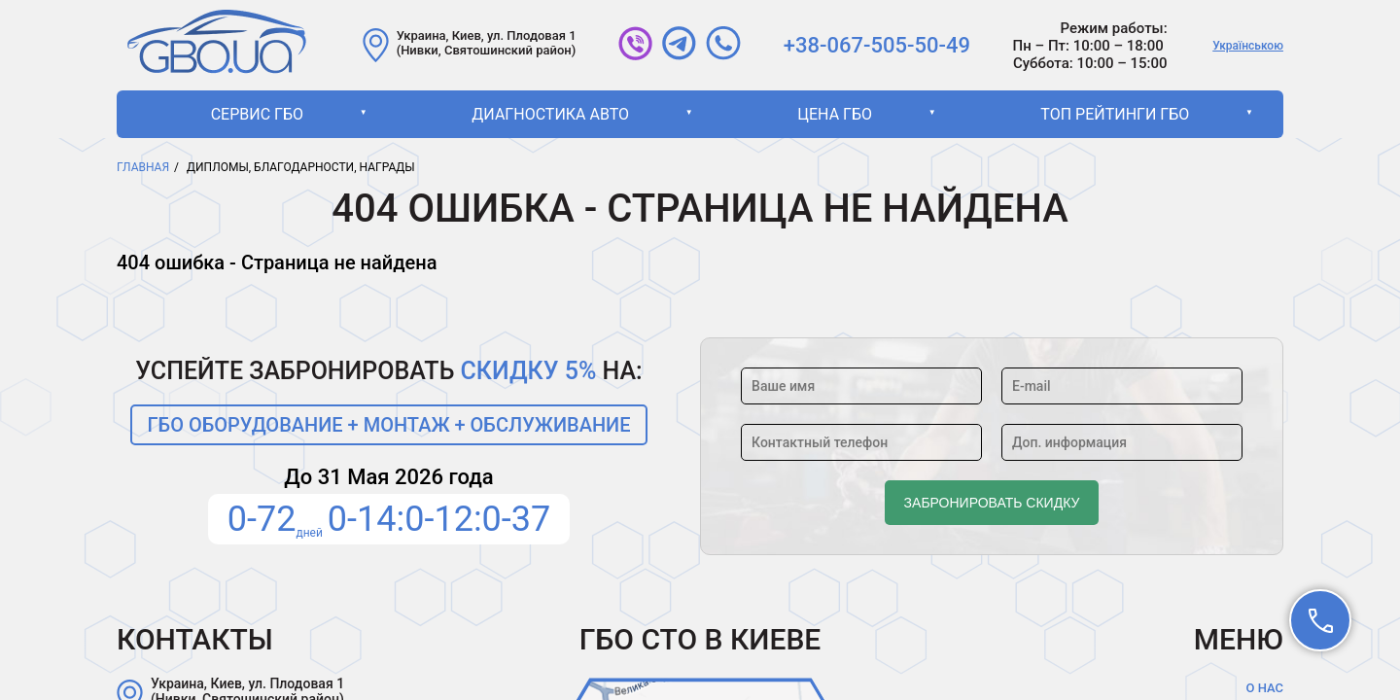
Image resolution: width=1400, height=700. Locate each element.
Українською (1247, 45)
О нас (1264, 688)
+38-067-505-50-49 (877, 45)
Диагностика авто (550, 114)
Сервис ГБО (257, 114)
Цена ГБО (834, 114)
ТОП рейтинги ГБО (1114, 114)
